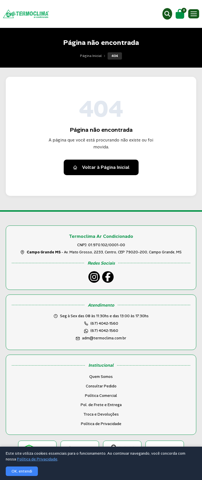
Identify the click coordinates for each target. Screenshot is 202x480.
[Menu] (193, 13)
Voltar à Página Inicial (101, 167)
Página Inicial (91, 55)
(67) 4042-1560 (104, 330)
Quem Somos (101, 376)
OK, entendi (21, 471)
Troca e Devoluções (101, 414)
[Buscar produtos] (167, 14)
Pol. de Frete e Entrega (101, 404)
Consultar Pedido (101, 386)
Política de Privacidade (101, 423)
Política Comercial (101, 395)
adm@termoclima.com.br (104, 338)
